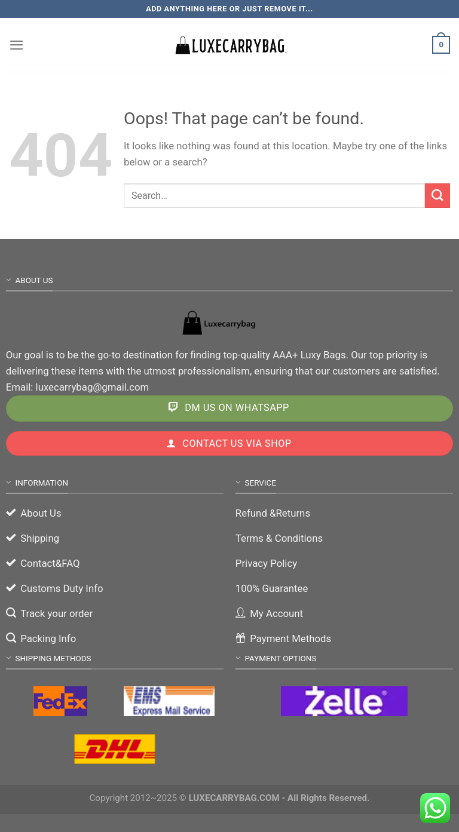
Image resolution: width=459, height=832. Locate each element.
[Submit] (437, 195)
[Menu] (17, 45)
